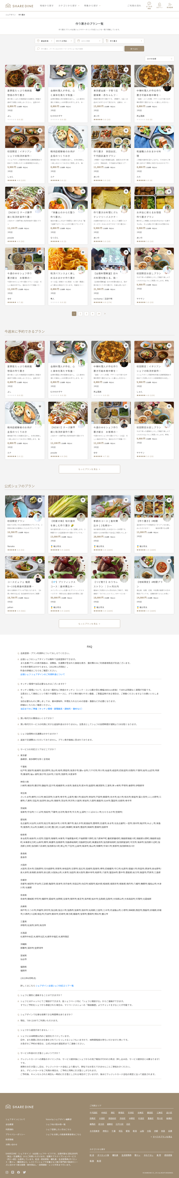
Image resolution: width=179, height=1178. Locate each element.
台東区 (140, 1112)
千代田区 (93, 1112)
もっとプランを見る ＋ (89, 469)
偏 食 (92, 1160)
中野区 (132, 1118)
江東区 (160, 1112)
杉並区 (141, 1118)
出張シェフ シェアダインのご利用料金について (42, 674)
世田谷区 (112, 1118)
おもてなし (148, 1155)
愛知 (128, 1130)
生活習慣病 (126, 1155)
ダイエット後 (103, 1155)
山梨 (142, 1130)
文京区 (131, 1112)
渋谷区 (122, 1118)
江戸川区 (119, 1124)
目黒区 (93, 1118)
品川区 (169, 1112)
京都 (156, 1130)
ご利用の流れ (134, 5)
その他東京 (94, 1130)
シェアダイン (11, 14)
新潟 (135, 1130)
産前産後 (168, 1155)
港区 (113, 1112)
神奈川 (106, 1130)
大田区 (102, 1118)
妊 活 (92, 1155)
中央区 (104, 1112)
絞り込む (134, 49)
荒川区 (160, 1118)
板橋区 (169, 1118)
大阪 (149, 1130)
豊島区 (151, 1118)
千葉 (114, 1130)
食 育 (159, 1155)
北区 (128, 1124)
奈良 (163, 1130)
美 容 (99, 1160)
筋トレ (137, 1155)
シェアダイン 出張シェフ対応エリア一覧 (55, 985)
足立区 (101, 1124)
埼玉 (121, 1130)
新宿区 (121, 1112)
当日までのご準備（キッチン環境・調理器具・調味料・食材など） (51, 708)
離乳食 (115, 1155)
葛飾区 (110, 1124)
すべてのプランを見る (162, 1136)
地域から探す (47, 5)
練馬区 (93, 1124)
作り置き (21, 14)
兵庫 (170, 1130)
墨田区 (150, 1112)
